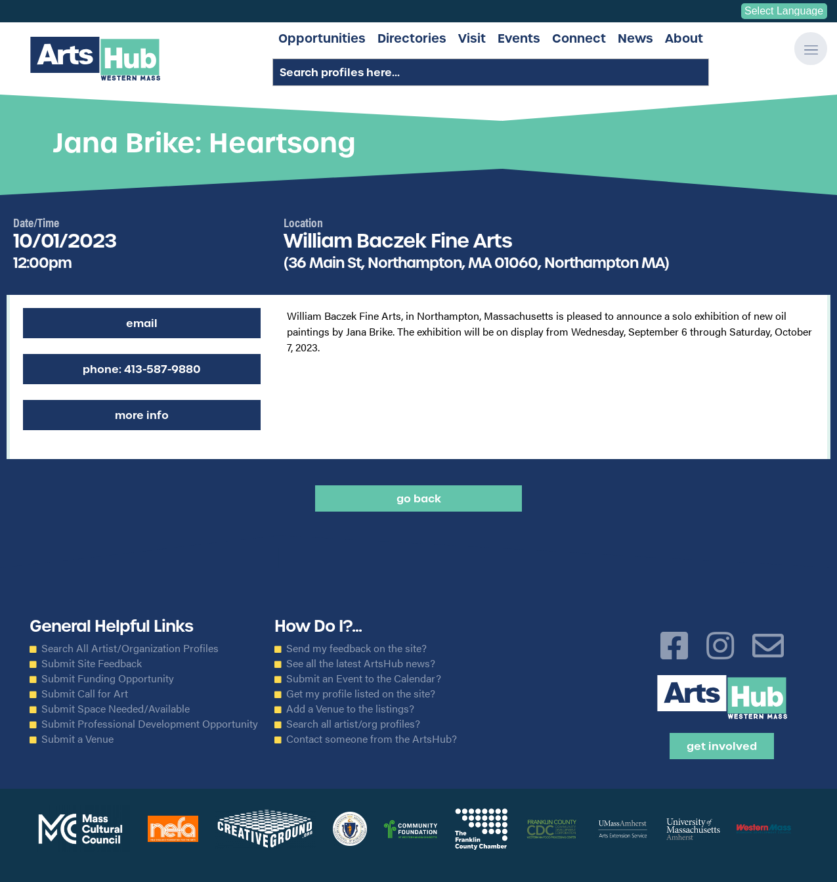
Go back (419, 498)
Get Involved (722, 746)
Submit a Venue (77, 739)
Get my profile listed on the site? (360, 693)
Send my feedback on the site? (356, 648)
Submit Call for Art (84, 693)
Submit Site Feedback (91, 663)
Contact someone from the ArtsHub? (371, 739)
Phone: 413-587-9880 (142, 369)
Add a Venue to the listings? (350, 708)
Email (142, 323)
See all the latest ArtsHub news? (360, 663)
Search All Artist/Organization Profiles (130, 648)
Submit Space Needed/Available (115, 708)
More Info (142, 415)
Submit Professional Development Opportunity (149, 723)
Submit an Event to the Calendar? (363, 678)
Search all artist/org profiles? (353, 723)
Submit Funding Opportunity (107, 678)
